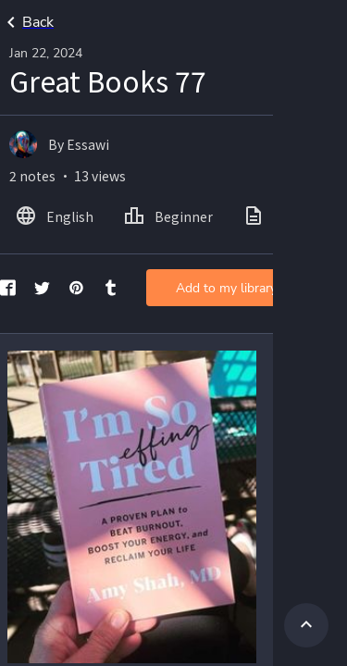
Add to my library (226, 288)
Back (27, 22)
